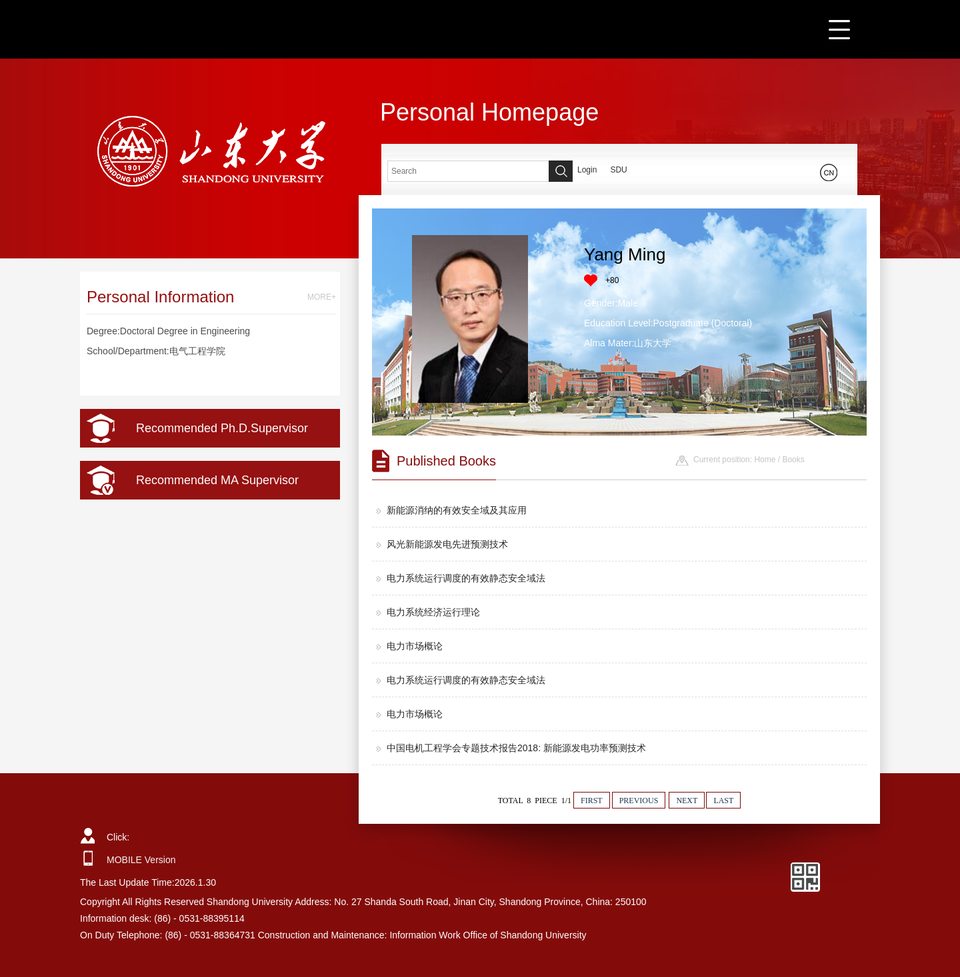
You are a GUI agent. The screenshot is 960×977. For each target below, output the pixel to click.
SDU (618, 169)
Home (764, 459)
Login (587, 169)
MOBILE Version (141, 859)
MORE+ (321, 297)
